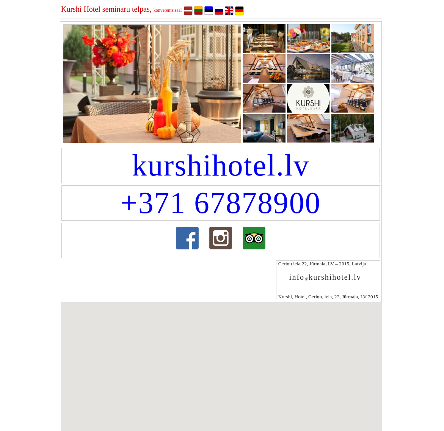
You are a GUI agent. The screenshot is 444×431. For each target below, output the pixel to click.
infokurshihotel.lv (325, 277)
